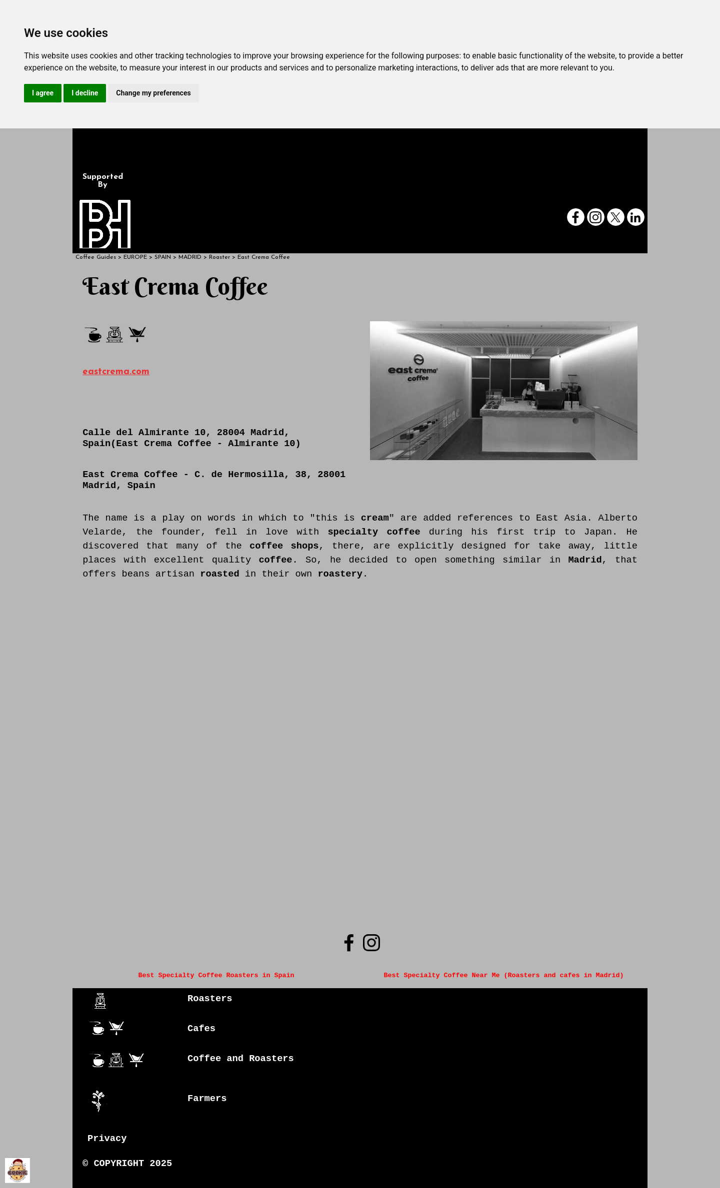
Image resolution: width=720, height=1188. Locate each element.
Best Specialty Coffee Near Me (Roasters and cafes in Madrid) (504, 975)
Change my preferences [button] (153, 93)
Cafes (202, 1028)
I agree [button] (43, 93)
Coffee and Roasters (241, 1058)
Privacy (107, 1138)
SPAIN (162, 257)
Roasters (210, 998)
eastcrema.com (116, 372)
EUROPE (135, 257)
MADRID (190, 257)
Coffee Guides (96, 257)
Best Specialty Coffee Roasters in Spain (216, 975)
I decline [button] (85, 93)
